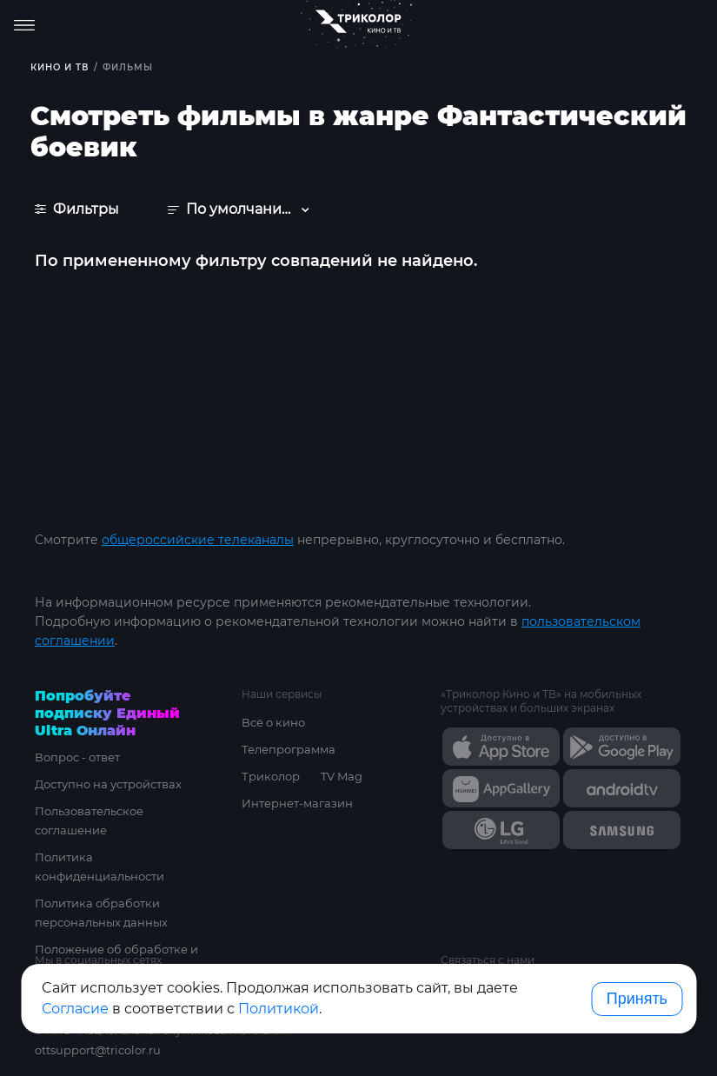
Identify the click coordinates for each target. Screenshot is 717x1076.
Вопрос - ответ (77, 757)
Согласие (75, 1008)
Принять (637, 998)
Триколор (271, 776)
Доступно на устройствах (108, 784)
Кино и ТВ (59, 67)
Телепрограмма (288, 749)
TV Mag (341, 776)
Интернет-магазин (297, 803)
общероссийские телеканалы (198, 540)
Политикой (278, 1008)
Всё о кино (273, 722)
